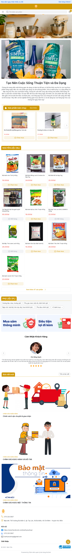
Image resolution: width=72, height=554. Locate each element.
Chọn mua (19, 137)
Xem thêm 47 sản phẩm (36, 290)
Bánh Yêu (9, 547)
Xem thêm (33, 108)
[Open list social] (68, 542)
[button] (11, 303)
